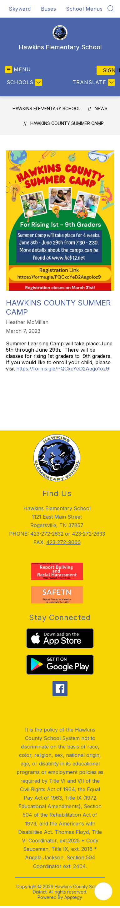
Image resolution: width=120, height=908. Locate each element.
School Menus (84, 9)
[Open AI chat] (103, 891)
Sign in (109, 70)
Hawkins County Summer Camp (67, 123)
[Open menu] (18, 69)
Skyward (20, 9)
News (101, 108)
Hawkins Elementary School (46, 108)
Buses (48, 9)
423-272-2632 (46, 534)
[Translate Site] (93, 82)
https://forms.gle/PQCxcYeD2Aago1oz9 (62, 368)
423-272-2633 (88, 534)
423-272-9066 (63, 542)
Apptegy (73, 897)
